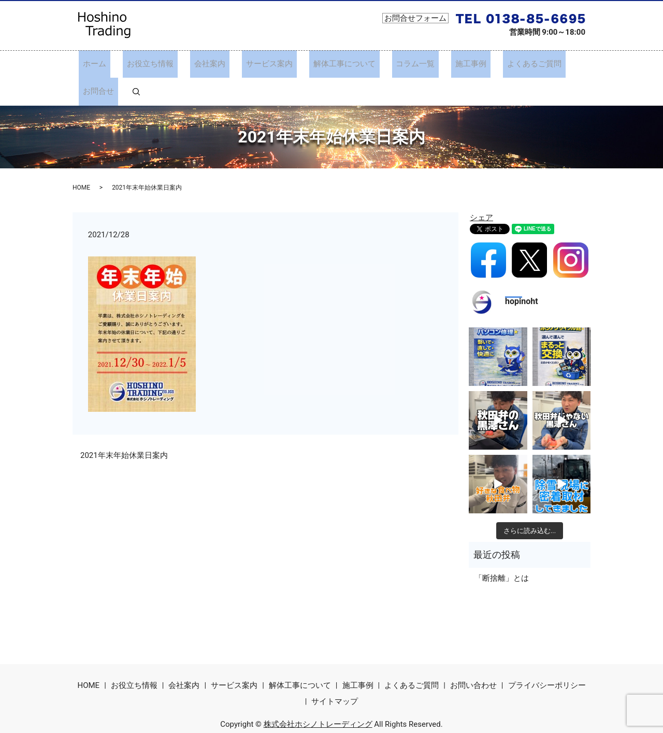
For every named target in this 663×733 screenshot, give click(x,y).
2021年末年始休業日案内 (124, 427)
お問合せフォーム (415, 18)
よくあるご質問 (485, 63)
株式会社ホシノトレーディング (318, 696)
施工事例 (430, 63)
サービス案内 (253, 63)
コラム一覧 (383, 63)
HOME (81, 159)
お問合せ (540, 63)
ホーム (103, 63)
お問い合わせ (473, 657)
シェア (481, 189)
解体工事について (320, 63)
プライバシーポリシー (547, 657)
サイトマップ (334, 673)
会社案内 (202, 63)
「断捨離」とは (501, 550)
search (570, 63)
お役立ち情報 (150, 63)
